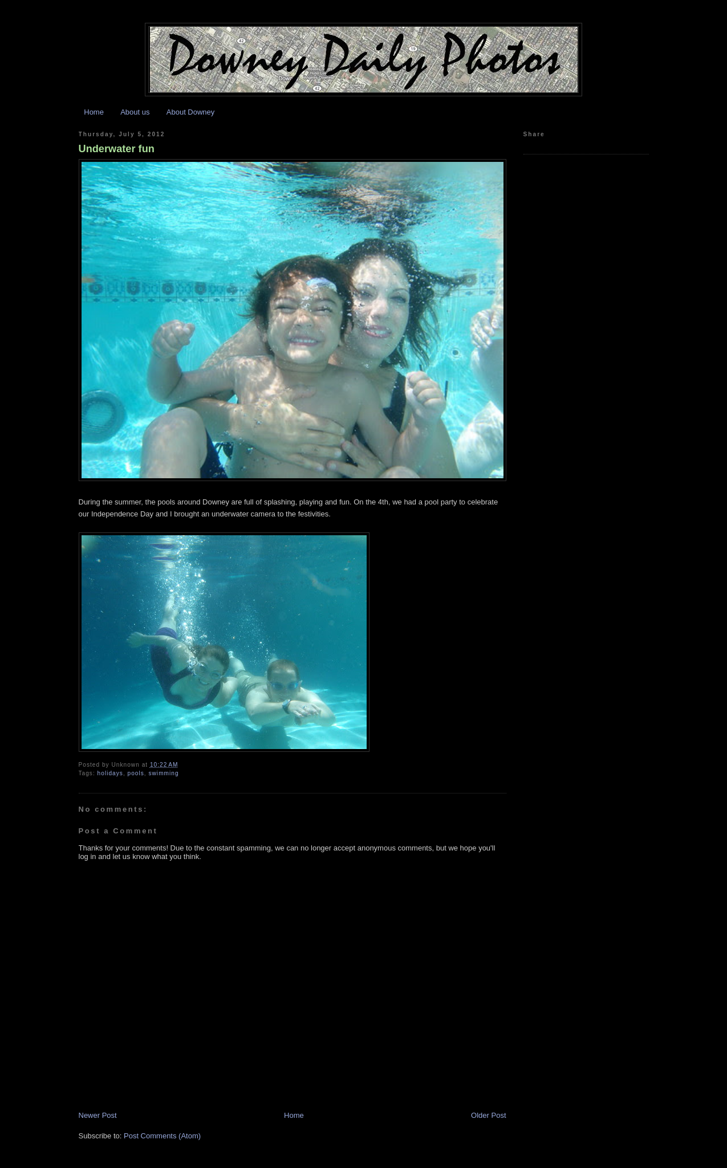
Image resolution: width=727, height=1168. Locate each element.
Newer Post (98, 1115)
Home (94, 112)
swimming (163, 773)
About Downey (190, 112)
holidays (110, 773)
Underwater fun (117, 148)
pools (136, 773)
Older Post (488, 1115)
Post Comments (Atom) (162, 1136)
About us (134, 112)
